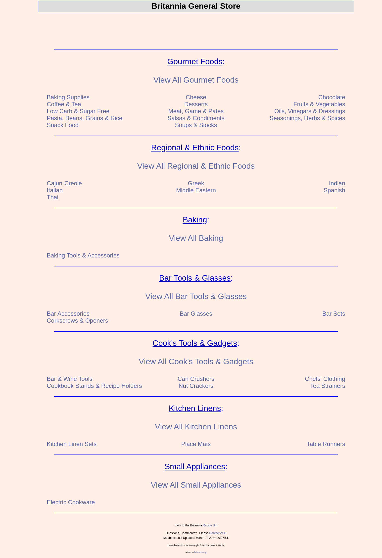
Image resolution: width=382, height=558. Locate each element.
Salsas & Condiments (195, 118)
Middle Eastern (196, 190)
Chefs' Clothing (325, 378)
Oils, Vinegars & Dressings (309, 111)
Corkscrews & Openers (77, 320)
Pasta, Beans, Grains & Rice (84, 118)
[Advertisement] (195, 27)
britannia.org (200, 552)
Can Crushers (196, 378)
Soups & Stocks (196, 125)
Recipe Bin (210, 525)
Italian (55, 190)
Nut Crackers (196, 385)
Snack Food (63, 125)
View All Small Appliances (196, 484)
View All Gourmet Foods (196, 79)
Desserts (196, 104)
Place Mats (196, 444)
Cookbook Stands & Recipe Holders (94, 385)
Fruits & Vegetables (319, 104)
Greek (196, 183)
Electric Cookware (71, 502)
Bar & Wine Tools (70, 378)
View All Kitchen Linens (196, 426)
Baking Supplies (68, 97)
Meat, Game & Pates (196, 111)
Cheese (196, 97)
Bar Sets (333, 313)
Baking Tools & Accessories (83, 255)
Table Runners (326, 444)
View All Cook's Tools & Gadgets (196, 361)
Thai (52, 197)
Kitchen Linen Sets (71, 444)
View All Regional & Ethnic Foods (196, 165)
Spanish (334, 190)
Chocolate (331, 97)
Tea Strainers (327, 385)
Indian (337, 183)
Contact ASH (217, 533)
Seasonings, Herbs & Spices (307, 118)
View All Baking (196, 238)
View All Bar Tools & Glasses (196, 296)
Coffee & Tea (64, 104)
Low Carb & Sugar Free (78, 111)
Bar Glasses (196, 313)
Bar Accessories (68, 313)
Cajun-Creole (64, 183)
